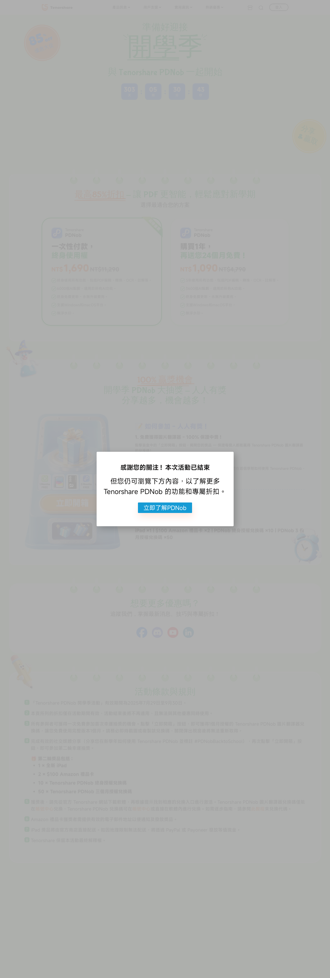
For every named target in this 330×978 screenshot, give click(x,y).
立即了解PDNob (165, 508)
